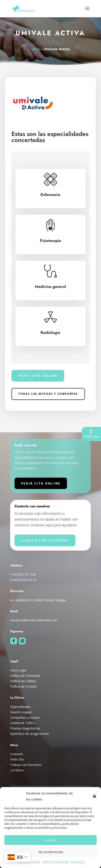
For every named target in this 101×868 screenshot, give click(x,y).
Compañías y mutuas (25, 717)
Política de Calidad (23, 681)
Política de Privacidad (25, 676)
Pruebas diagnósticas (25, 728)
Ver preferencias (50, 852)
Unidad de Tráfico (22, 723)
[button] (94, 796)
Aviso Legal (18, 670)
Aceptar (50, 840)
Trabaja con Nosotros (25, 765)
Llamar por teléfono (45, 540)
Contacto (16, 754)
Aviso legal (77, 862)
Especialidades (20, 707)
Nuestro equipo (21, 712)
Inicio (36, 48)
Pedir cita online (38, 376)
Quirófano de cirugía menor (29, 734)
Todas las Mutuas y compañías (48, 394)
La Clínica (16, 770)
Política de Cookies (23, 686)
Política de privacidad (55, 862)
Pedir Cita (17, 759)
